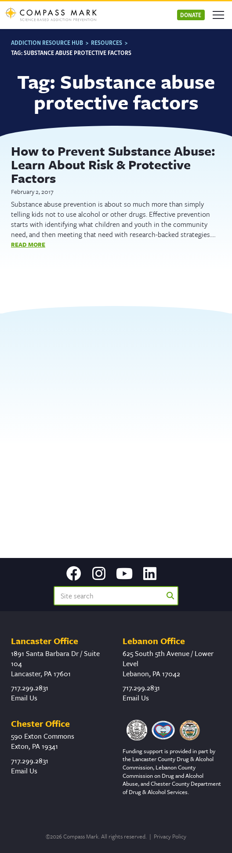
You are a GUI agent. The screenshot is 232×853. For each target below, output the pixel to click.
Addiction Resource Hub (47, 42)
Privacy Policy (170, 836)
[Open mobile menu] (218, 15)
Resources (106, 42)
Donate (190, 15)
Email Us (24, 698)
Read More (28, 244)
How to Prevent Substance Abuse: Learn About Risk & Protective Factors (113, 164)
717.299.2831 (29, 687)
